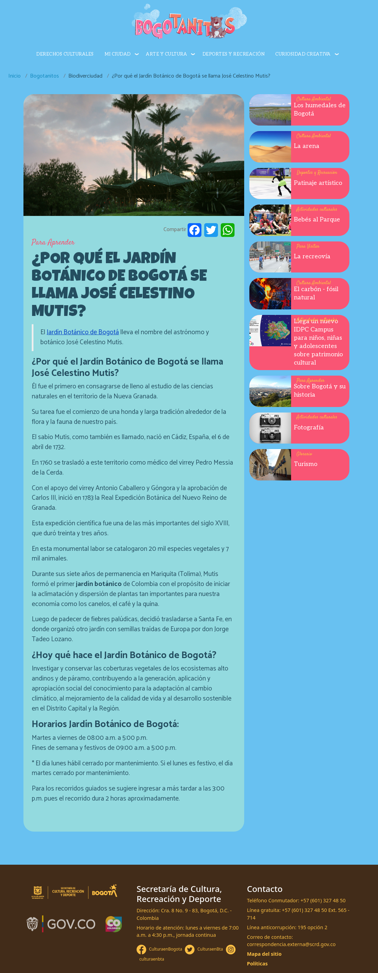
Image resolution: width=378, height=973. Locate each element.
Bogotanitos (44, 76)
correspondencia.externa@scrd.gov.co (291, 944)
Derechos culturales (65, 54)
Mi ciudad (118, 54)
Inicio (14, 76)
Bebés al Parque (317, 219)
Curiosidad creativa (303, 54)
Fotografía (309, 427)
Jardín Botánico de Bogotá (83, 332)
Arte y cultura (166, 54)
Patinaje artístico (318, 183)
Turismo (305, 464)
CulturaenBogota (165, 949)
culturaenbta (151, 959)
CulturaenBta (210, 949)
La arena (306, 146)
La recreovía (312, 256)
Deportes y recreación (233, 54)
